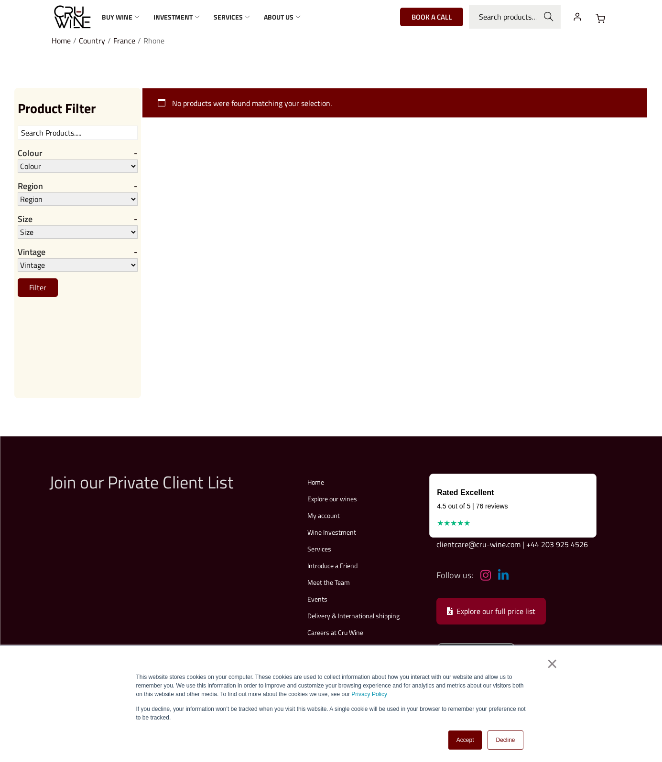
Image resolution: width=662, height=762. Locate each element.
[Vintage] (78, 265)
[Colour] (78, 166)
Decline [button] (505, 740)
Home (61, 40)
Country (92, 40)
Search (548, 16)
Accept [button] (465, 740)
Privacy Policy (369, 694)
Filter (37, 287)
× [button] (552, 664)
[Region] (78, 199)
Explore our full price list (491, 611)
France (124, 40)
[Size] (78, 232)
